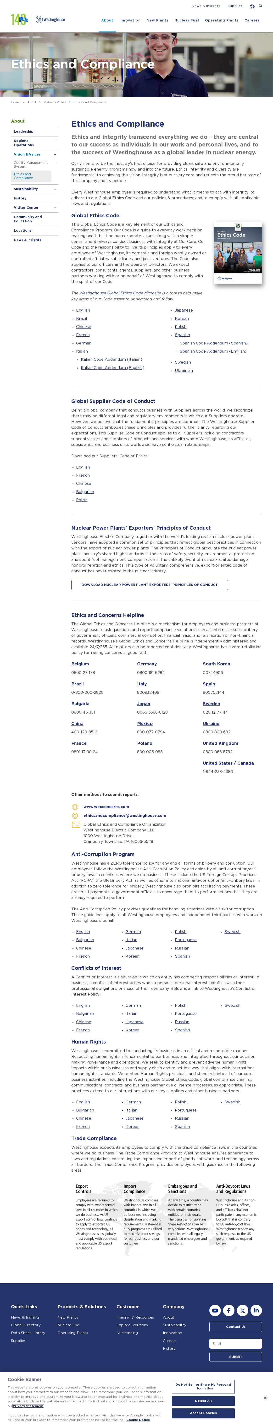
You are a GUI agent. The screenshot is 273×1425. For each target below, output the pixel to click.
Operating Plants (222, 20)
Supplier (235, 6)
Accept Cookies (203, 1413)
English (83, 310)
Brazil (81, 318)
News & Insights (206, 6)
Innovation (130, 20)
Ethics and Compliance (23, 176)
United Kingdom (220, 743)
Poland (144, 743)
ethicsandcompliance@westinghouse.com (125, 815)
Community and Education (28, 219)
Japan (143, 704)
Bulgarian (85, 492)
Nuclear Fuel (186, 20)
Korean (182, 318)
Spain (209, 684)
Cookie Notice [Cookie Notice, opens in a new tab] (138, 1420)
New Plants (157, 20)
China (77, 723)
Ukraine (211, 723)
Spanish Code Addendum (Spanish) (214, 343)
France (79, 743)
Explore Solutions (132, 1324)
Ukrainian (184, 370)
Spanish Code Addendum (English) (213, 351)
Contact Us (235, 1326)
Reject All (203, 1401)
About (107, 20)
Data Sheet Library (28, 1332)
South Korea (216, 664)
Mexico (145, 723)
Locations (22, 230)
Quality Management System (31, 164)
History (20, 198)
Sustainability (26, 189)
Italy (142, 684)
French (83, 335)
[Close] (265, 1398)
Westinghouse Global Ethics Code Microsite (120, 293)
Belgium (80, 664)
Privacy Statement (28, 1406)
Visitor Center (26, 207)
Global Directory (26, 1324)
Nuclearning (127, 1332)
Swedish (183, 362)
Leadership (23, 131)
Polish (180, 327)
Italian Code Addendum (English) (112, 368)
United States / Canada (228, 763)
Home (15, 102)
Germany (147, 664)
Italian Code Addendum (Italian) (111, 359)
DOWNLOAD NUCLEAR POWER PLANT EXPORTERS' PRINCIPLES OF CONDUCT (150, 584)
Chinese (83, 327)
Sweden (211, 704)
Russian (182, 948)
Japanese (184, 310)
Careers (252, 20)
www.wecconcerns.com (106, 807)
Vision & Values (55, 102)
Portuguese (186, 939)
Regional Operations (24, 143)
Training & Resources (135, 1317)
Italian (82, 351)
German (83, 343)
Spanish (182, 335)
